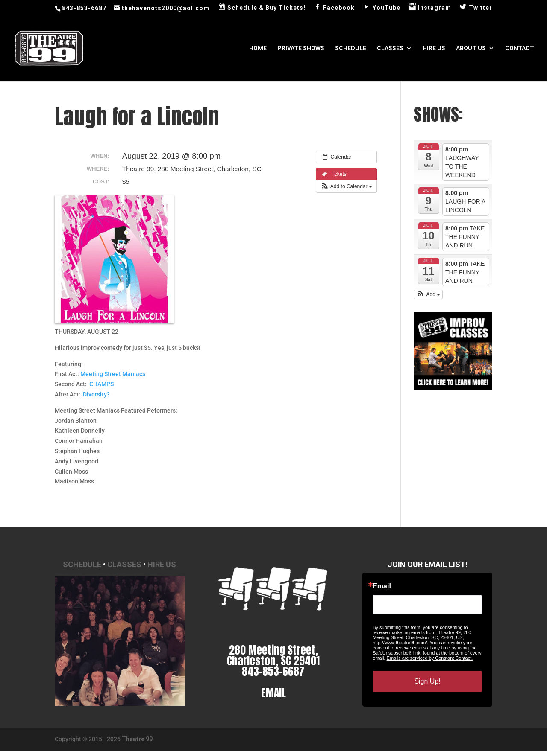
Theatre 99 (137, 739)
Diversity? (96, 394)
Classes (390, 48)
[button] (346, 186)
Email (382, 586)
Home (258, 48)
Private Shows (300, 48)
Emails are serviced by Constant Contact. (430, 658)
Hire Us (434, 48)
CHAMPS (101, 384)
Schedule (350, 48)
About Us (471, 48)
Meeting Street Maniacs (112, 373)
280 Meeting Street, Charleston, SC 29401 (273, 655)
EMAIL (273, 693)
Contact (519, 48)
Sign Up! (427, 681)
